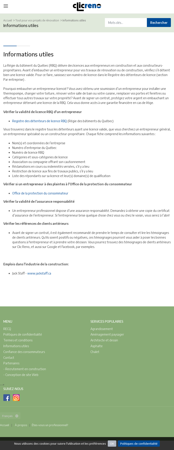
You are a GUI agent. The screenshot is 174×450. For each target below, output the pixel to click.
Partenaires (11, 363)
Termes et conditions (17, 340)
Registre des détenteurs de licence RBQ (40, 121)
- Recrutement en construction (24, 369)
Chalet (94, 352)
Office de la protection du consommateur (40, 193)
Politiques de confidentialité (139, 443)
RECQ (7, 329)
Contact (8, 357)
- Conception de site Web (20, 375)
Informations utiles (74, 20)
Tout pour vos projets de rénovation (37, 20)
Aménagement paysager (107, 334)
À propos (21, 425)
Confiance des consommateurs (24, 352)
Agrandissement (101, 329)
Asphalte (96, 346)
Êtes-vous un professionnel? (50, 425)
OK (112, 443)
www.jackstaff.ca (39, 273)
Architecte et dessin (104, 340)
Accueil (7, 20)
